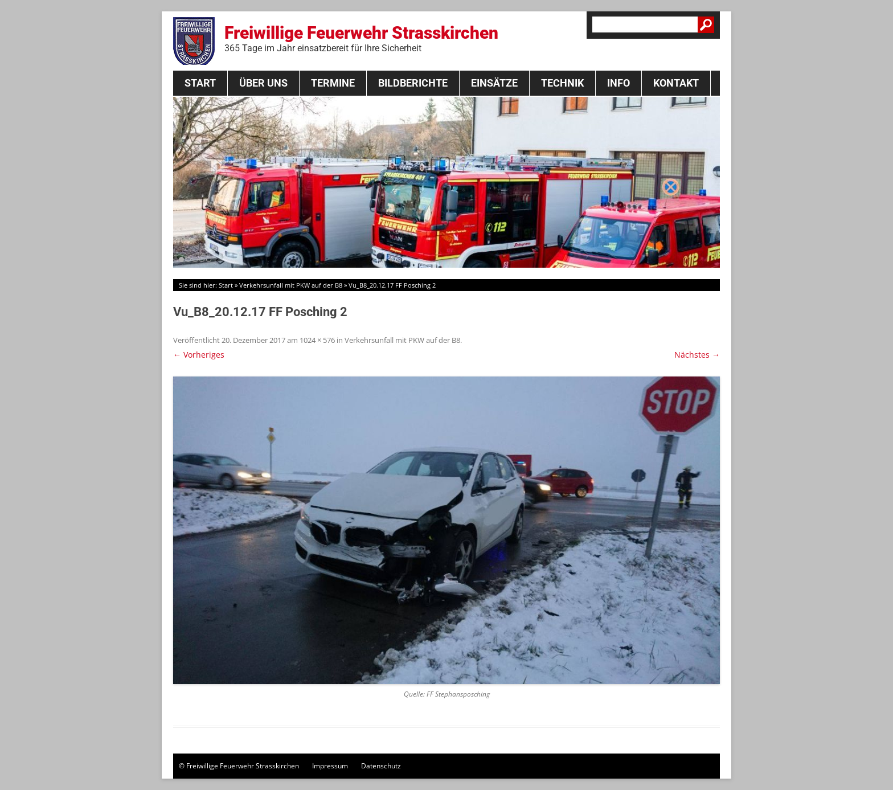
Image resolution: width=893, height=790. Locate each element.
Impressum (330, 766)
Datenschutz (381, 766)
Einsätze (494, 83)
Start (200, 83)
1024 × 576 (317, 340)
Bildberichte (413, 83)
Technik (562, 83)
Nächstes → (697, 354)
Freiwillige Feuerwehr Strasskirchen (361, 38)
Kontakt (676, 83)
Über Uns (263, 83)
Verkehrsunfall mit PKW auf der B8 (290, 285)
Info (618, 83)
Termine (333, 83)
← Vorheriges (198, 354)
